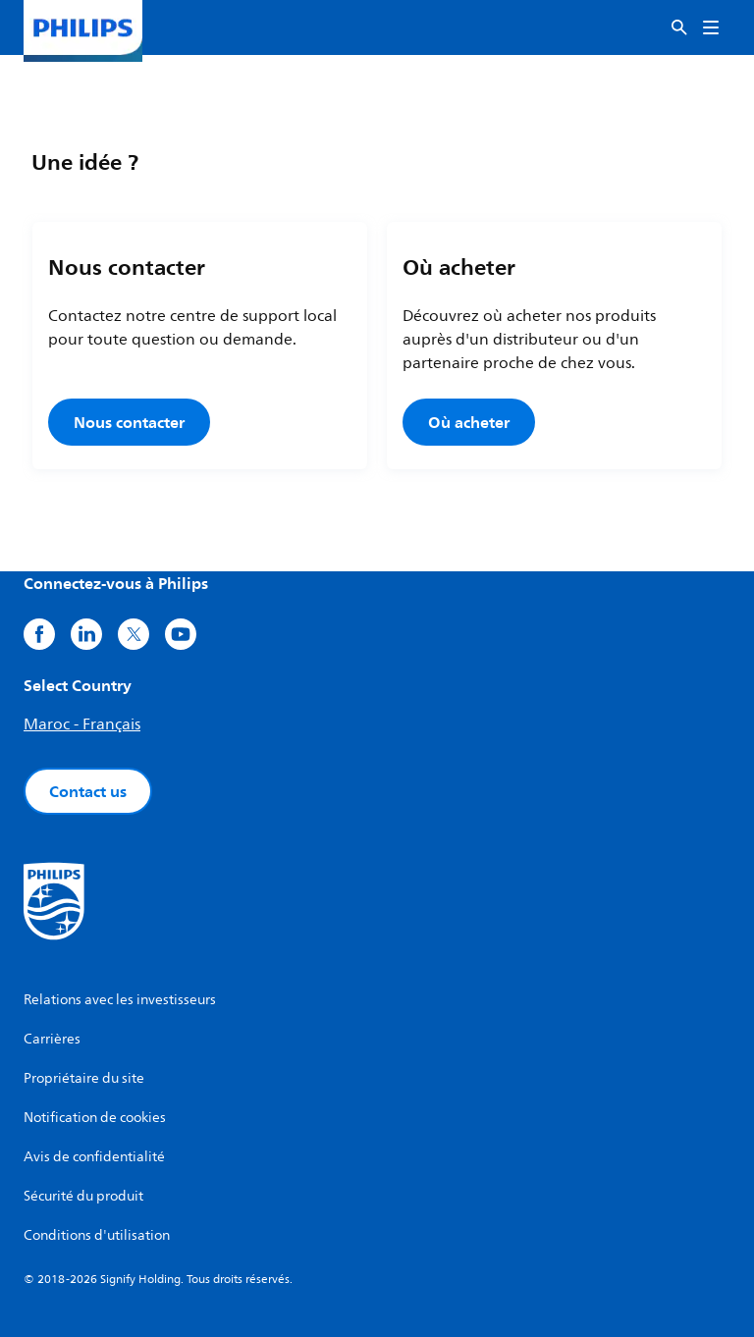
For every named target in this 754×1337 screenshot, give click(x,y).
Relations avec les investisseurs (120, 1000)
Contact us (88, 791)
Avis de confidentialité (94, 1157)
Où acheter (469, 422)
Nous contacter (129, 422)
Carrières (52, 1039)
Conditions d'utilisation (97, 1235)
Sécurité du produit (83, 1196)
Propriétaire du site (84, 1078)
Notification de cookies (95, 1117)
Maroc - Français (82, 724)
